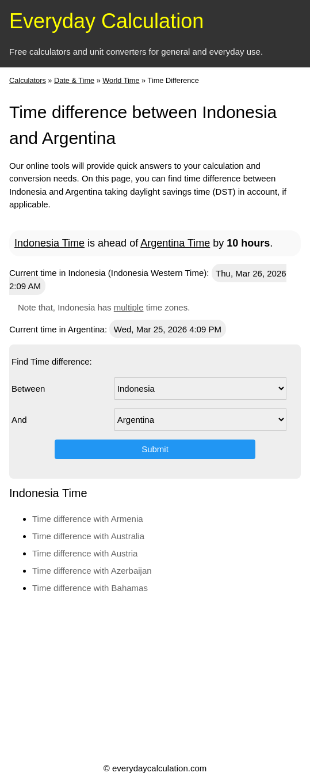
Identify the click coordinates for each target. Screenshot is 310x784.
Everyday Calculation (106, 21)
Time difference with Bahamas (90, 588)
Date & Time (74, 80)
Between (28, 388)
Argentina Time (175, 243)
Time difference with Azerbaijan (92, 570)
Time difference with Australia (88, 536)
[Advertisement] (153, 677)
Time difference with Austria (84, 553)
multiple (129, 307)
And (19, 420)
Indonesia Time (49, 243)
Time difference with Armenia (87, 519)
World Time (120, 80)
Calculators (27, 80)
